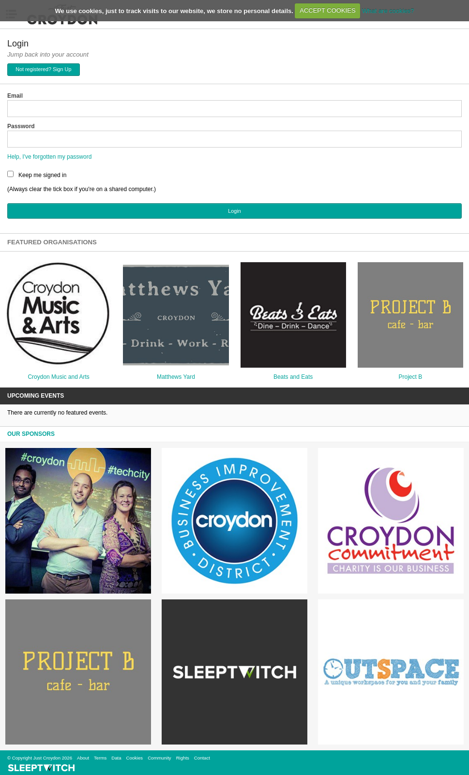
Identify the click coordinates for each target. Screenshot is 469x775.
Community (159, 757)
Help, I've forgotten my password (49, 156)
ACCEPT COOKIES (327, 10)
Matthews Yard (176, 376)
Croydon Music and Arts (58, 376)
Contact (202, 757)
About (83, 757)
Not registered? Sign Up (43, 69)
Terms (100, 757)
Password (21, 126)
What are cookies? (388, 10)
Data (116, 757)
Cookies (134, 757)
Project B (411, 376)
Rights (182, 757)
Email (15, 95)
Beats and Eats (293, 376)
